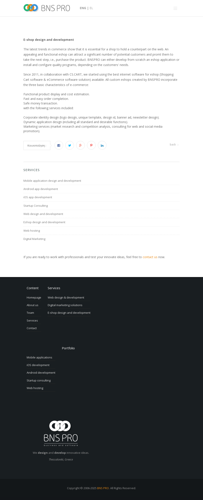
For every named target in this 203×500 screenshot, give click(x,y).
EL (91, 8)
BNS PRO (103, 488)
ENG (83, 8)
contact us (150, 257)
